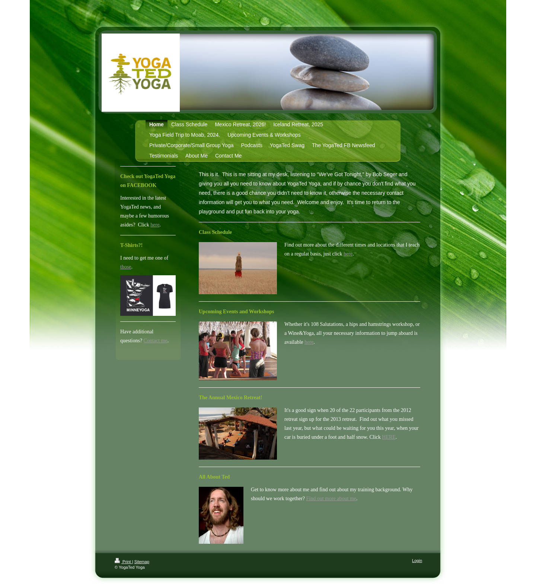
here (348, 254)
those (125, 267)
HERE (389, 437)
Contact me (156, 340)
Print (123, 561)
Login (417, 560)
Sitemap (141, 561)
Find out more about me (331, 498)
